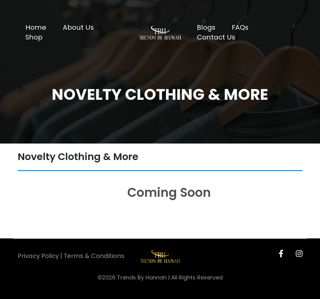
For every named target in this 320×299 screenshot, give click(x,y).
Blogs (206, 27)
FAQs (240, 27)
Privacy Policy (38, 256)
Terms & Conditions (94, 256)
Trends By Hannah (142, 277)
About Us (78, 27)
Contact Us (216, 37)
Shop (34, 37)
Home (35, 27)
